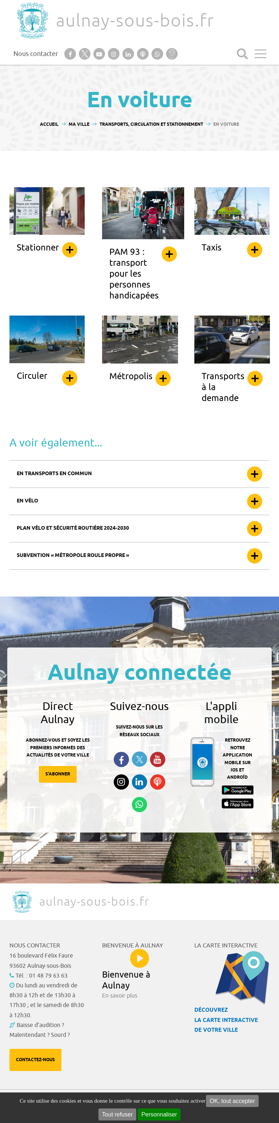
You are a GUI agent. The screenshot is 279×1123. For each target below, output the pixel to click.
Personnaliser (159, 1114)
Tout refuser (117, 1114)
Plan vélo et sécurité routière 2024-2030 (73, 528)
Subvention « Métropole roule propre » (73, 555)
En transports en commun (54, 473)
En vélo (27, 501)
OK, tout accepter (232, 1101)
